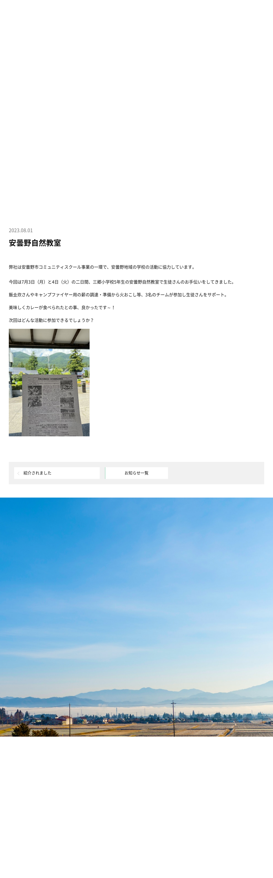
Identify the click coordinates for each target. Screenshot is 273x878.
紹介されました (37, 473)
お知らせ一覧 (136, 473)
